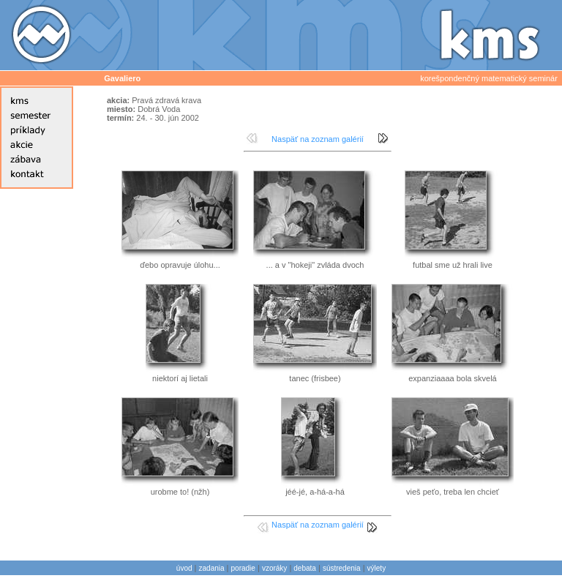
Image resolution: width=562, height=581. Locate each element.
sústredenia (342, 568)
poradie (243, 568)
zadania (212, 568)
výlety (376, 568)
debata (304, 568)
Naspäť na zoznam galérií (317, 139)
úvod (184, 568)
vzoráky (274, 568)
